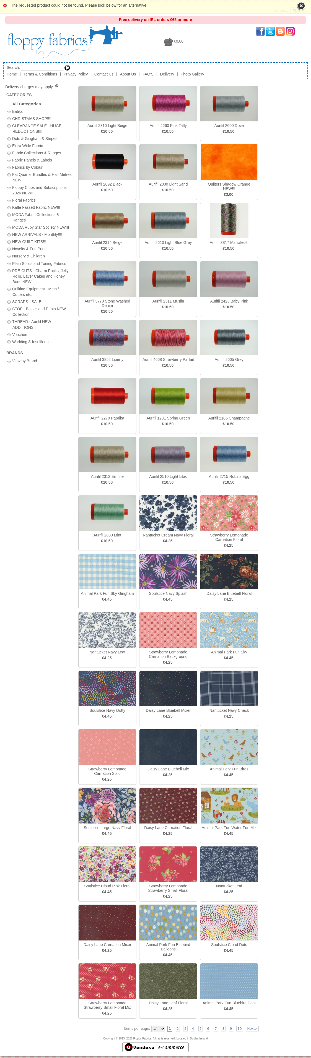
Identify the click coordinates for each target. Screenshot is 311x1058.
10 (239, 1029)
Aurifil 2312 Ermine (107, 476)
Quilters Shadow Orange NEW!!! (229, 186)
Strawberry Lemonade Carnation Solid (107, 771)
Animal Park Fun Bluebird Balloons (168, 946)
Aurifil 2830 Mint (107, 535)
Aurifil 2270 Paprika (107, 418)
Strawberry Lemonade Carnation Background (168, 654)
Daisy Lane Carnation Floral (168, 827)
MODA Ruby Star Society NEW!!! (40, 227)
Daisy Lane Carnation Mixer (107, 944)
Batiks (17, 111)
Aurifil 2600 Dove (229, 125)
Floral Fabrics (24, 200)
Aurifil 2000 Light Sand (168, 184)
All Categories (26, 103)
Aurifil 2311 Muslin (168, 301)
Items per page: (137, 1029)
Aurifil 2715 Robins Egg (229, 476)
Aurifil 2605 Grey (229, 359)
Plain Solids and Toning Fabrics (39, 263)
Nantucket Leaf (229, 886)
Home (12, 74)
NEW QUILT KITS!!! (29, 241)
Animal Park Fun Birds (229, 769)
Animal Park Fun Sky (229, 652)
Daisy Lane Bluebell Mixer (168, 710)
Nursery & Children (28, 256)
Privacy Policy (76, 74)
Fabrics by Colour (27, 167)
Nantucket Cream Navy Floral (168, 535)
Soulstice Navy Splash (168, 593)
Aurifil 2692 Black (107, 184)
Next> (252, 1029)
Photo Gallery (192, 74)
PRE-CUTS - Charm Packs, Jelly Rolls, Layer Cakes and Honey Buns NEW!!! (40, 276)
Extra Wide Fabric (27, 145)
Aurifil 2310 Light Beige (107, 125)
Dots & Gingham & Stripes (34, 138)
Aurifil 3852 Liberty (107, 359)
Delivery (167, 74)
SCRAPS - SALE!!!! (29, 301)
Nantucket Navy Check (229, 710)
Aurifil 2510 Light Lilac (168, 476)
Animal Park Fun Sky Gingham (107, 593)
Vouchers (20, 334)
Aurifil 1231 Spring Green (168, 418)
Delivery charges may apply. (32, 87)
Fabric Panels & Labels (32, 160)
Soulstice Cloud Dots (229, 944)
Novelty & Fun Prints (30, 249)
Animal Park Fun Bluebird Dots (229, 1003)
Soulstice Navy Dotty (107, 710)
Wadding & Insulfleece (31, 341)
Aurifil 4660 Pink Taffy (168, 125)
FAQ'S (148, 74)
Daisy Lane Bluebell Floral (229, 593)
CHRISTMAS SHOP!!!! (31, 118)
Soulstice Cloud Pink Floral (107, 886)
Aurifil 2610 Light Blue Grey (168, 242)
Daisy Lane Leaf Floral (168, 1003)
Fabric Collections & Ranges (36, 153)
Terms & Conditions (40, 74)
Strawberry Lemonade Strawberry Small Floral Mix (107, 1005)
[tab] (9, 111)
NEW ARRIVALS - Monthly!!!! (37, 234)
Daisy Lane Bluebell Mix (168, 769)
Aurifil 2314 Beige (107, 242)
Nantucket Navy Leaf (107, 652)
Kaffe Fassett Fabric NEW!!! (36, 207)
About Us (128, 74)
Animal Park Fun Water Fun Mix (229, 827)
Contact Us (103, 74)
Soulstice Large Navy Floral (107, 827)
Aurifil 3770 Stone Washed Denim (107, 303)
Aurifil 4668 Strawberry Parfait (168, 359)
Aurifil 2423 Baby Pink (229, 301)
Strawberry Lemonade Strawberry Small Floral (168, 888)
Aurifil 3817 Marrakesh (229, 242)
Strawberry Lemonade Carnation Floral (229, 537)
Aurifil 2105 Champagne (229, 418)
